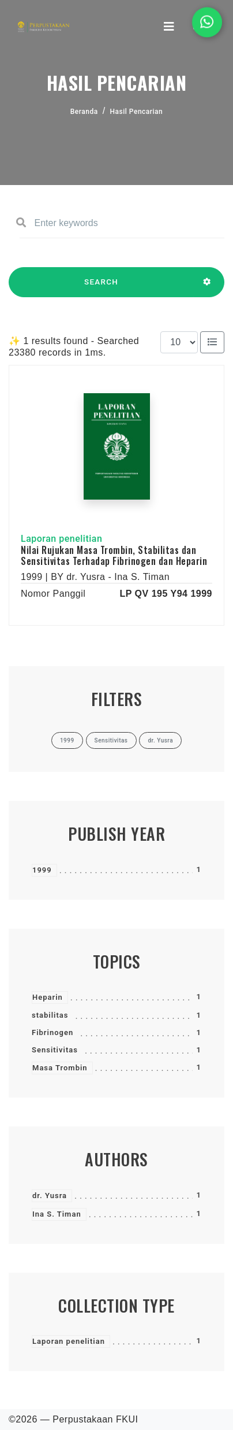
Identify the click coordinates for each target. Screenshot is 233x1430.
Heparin (47, 997)
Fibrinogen (52, 1032)
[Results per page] (179, 342)
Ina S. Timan (56, 1214)
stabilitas (50, 1015)
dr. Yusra (49, 1195)
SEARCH (101, 287)
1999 (42, 870)
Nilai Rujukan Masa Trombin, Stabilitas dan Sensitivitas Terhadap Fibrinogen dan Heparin (114, 555)
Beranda (84, 112)
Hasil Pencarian (136, 112)
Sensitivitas (55, 1049)
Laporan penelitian (68, 1341)
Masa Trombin (60, 1067)
